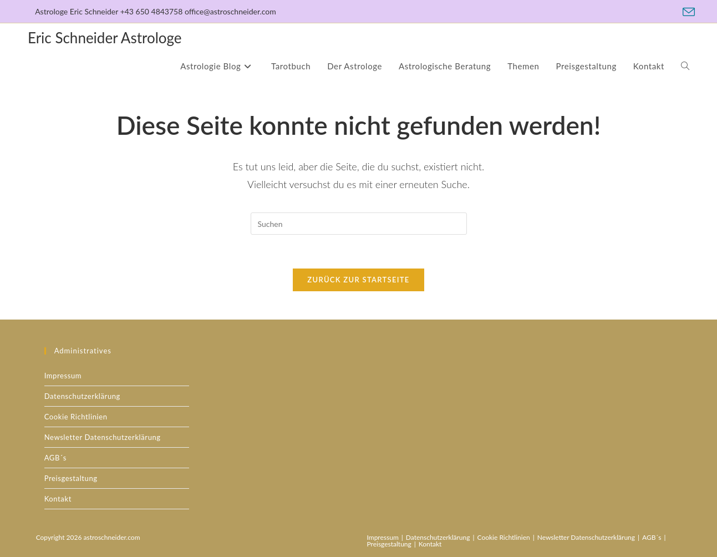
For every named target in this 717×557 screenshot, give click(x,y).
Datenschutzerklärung (82, 396)
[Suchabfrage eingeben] (359, 223)
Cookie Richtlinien (76, 416)
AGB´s (55, 457)
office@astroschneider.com (230, 11)
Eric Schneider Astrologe (105, 38)
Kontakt (58, 498)
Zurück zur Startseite (358, 279)
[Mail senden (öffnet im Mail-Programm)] (687, 12)
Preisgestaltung (71, 478)
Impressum (63, 375)
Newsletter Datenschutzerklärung (102, 437)
